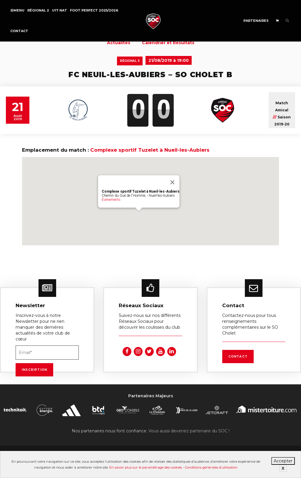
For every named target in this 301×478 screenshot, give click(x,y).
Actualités (118, 42)
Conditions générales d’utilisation (211, 467)
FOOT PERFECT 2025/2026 (94, 10)
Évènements (111, 200)
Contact (19, 31)
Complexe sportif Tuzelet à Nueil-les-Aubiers (150, 150)
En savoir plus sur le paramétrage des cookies (145, 467)
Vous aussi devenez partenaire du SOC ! (189, 431)
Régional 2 (38, 10)
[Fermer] (172, 182)
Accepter (283, 461)
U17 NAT (59, 10)
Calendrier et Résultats (168, 42)
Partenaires (256, 21)
